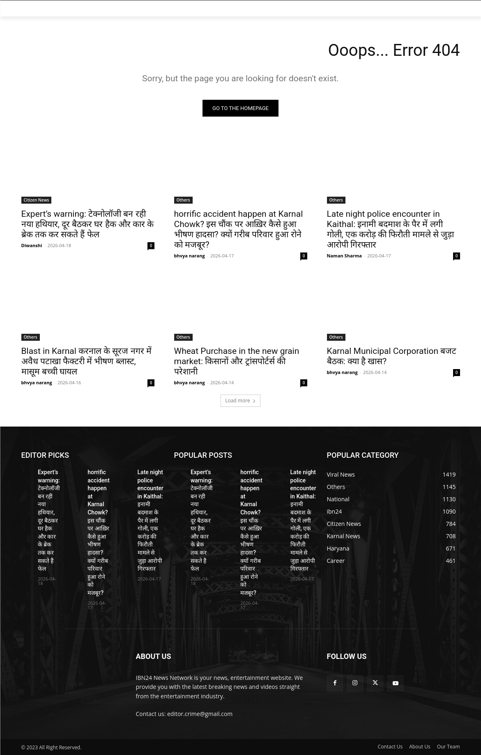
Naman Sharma (344, 255)
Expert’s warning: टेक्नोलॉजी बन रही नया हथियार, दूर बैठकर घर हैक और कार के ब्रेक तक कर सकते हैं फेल (87, 224)
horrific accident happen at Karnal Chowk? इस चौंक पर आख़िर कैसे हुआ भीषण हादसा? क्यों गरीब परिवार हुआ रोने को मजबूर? (238, 229)
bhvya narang (189, 255)
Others (183, 200)
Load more (240, 400)
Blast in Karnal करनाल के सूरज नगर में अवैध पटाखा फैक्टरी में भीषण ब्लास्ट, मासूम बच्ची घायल (86, 361)
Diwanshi (31, 245)
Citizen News (36, 200)
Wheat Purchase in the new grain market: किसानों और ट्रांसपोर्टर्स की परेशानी (236, 361)
